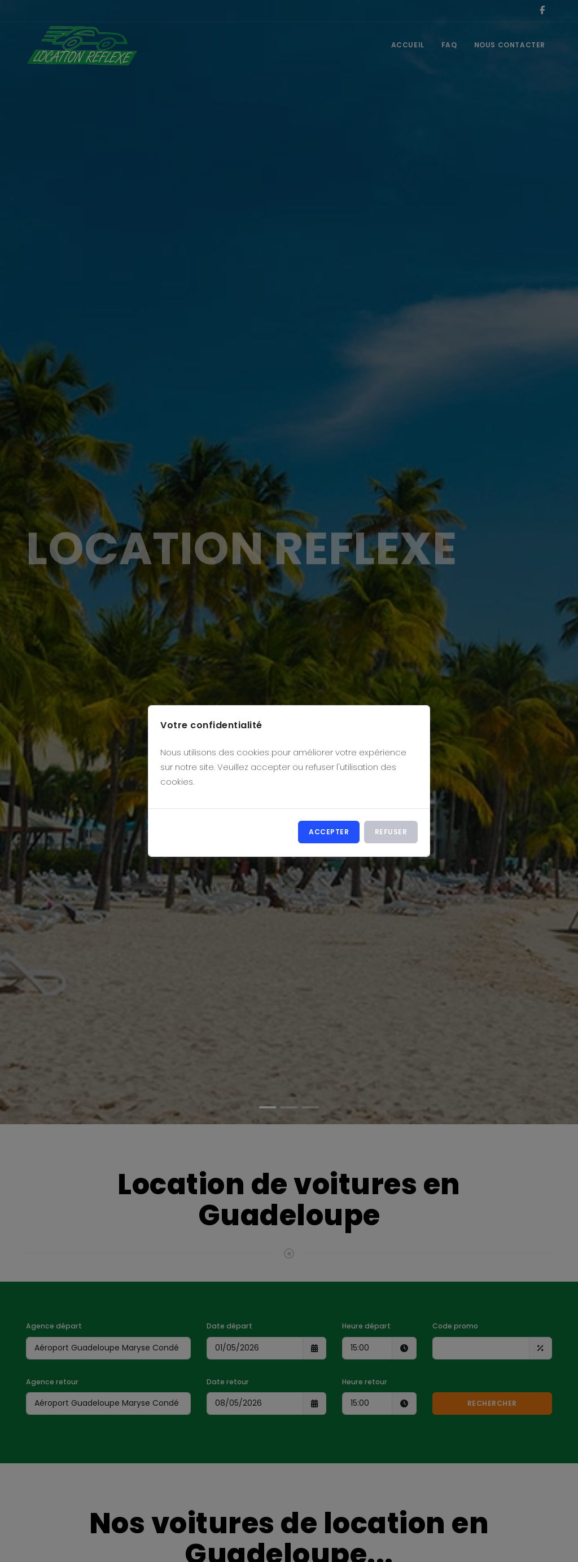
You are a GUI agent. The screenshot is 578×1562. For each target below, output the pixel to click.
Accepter (329, 832)
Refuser (391, 832)
